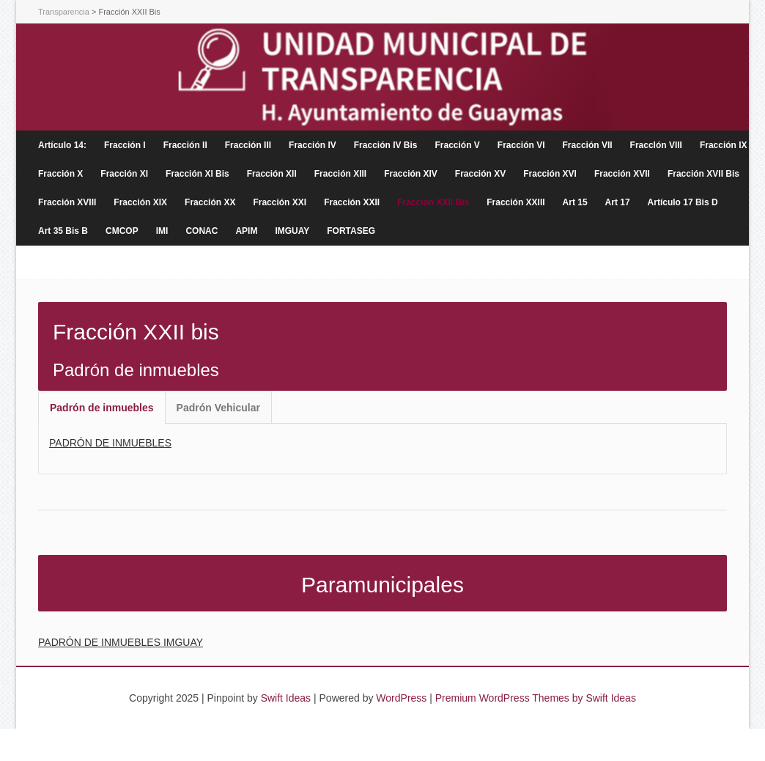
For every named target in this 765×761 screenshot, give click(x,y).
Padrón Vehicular (218, 407)
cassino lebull (373, 745)
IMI (162, 231)
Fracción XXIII (515, 202)
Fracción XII (272, 174)
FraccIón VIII (656, 145)
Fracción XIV (410, 174)
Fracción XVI (550, 174)
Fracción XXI (279, 202)
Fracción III (248, 145)
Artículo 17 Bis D (683, 202)
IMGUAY (292, 231)
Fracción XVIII (67, 202)
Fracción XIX (140, 202)
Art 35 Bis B (63, 231)
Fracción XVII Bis (703, 174)
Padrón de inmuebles (102, 407)
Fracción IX (723, 145)
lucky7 (422, 745)
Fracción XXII (352, 202)
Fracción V (457, 145)
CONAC (201, 231)
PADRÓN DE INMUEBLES (110, 443)
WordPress (401, 698)
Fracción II (185, 145)
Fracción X (60, 174)
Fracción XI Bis (197, 174)
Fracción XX (210, 202)
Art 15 (575, 202)
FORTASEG (351, 231)
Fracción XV (480, 174)
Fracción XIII (340, 174)
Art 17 (617, 202)
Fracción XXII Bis (433, 202)
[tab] (102, 407)
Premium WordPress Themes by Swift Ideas (535, 698)
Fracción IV (312, 145)
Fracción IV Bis (386, 145)
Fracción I (125, 145)
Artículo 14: (62, 145)
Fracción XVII (622, 174)
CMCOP (122, 231)
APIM (246, 231)
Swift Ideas (286, 698)
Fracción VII (588, 145)
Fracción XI (124, 174)
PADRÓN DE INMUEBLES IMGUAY (120, 642)
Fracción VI (521, 145)
